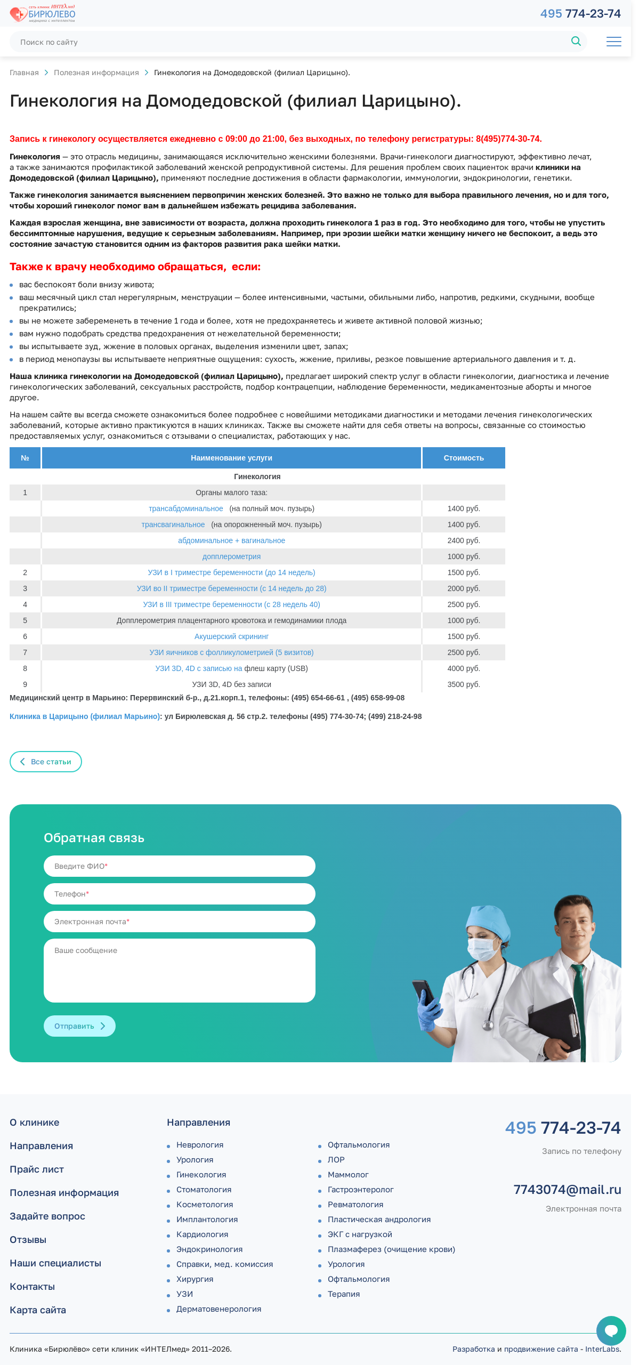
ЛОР (336, 1159)
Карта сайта (38, 1309)
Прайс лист (37, 1169)
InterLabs (602, 1348)
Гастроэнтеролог (361, 1189)
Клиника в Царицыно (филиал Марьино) (85, 716)
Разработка (473, 1348)
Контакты (32, 1286)
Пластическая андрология (379, 1219)
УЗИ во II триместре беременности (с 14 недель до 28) (232, 588)
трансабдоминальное (186, 508)
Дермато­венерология (219, 1308)
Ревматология (356, 1204)
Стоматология (204, 1189)
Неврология (200, 1144)
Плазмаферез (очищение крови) (392, 1249)
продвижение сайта (541, 1348)
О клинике (34, 1122)
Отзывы (28, 1239)
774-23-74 (580, 13)
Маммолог (348, 1174)
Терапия (344, 1293)
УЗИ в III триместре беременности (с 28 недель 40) (231, 604)
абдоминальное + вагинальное (231, 540)
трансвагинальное (173, 524)
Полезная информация (96, 72)
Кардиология (202, 1234)
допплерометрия (232, 556)
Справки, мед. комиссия (224, 1264)
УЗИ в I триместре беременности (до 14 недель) (232, 572)
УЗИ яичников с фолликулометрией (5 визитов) (232, 652)
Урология (195, 1159)
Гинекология (201, 1174)
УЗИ (184, 1293)
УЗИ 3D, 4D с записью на (199, 668)
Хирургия (195, 1278)
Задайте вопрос (47, 1216)
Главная (24, 72)
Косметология (204, 1204)
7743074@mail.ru (567, 1189)
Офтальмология (359, 1144)
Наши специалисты (55, 1263)
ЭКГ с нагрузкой (360, 1234)
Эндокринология (209, 1249)
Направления (41, 1145)
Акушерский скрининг (232, 636)
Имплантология (207, 1219)
